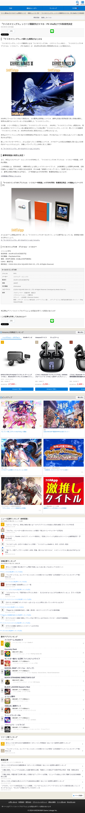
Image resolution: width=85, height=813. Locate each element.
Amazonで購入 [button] (17, 389)
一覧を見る (80, 332)
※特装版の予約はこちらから (11, 176)
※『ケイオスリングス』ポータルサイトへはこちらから (20, 148)
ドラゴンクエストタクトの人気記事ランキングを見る (16, 623)
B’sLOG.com (71, 802)
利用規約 (21, 802)
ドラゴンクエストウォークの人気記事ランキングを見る (16, 599)
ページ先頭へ (79, 795)
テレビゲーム (54, 337)
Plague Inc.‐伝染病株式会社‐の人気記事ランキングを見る (16, 615)
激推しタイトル (46, 17)
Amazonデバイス (41, 337)
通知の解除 (52, 802)
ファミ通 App (8, 3)
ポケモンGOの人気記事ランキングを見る (13, 607)
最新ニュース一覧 (33, 13)
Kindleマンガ (27, 337)
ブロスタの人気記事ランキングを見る (12, 630)
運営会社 (28, 802)
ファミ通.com (61, 802)
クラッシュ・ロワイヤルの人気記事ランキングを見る (16, 589)
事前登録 (36, 17)
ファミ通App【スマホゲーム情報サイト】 (13, 13)
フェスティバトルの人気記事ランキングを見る (14, 581)
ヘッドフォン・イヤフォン (11, 337)
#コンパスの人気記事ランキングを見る (12, 571)
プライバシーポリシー (40, 802)
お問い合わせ (13, 802)
